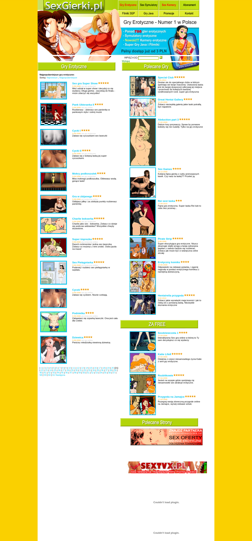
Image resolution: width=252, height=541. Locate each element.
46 (67, 372)
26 (59, 370)
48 (75, 372)
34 (93, 370)
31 (81, 370)
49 (80, 372)
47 (71, 372)
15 (91, 368)
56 (110, 372)
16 (95, 368)
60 (49, 375)
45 (62, 372)
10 (69, 368)
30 (76, 370)
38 (111, 370)
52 (92, 372)
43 (54, 372)
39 (115, 370)
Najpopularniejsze (68, 77)
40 (41, 372)
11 (74, 368)
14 (87, 368)
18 (104, 368)
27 (63, 370)
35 (98, 370)
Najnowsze (52, 77)
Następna (60, 375)
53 (97, 372)
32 (85, 370)
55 (105, 372)
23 (46, 370)
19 (108, 368)
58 (41, 375)
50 (84, 372)
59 (45, 375)
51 (88, 372)
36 (102, 370)
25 (55, 370)
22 (42, 370)
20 (112, 368)
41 (45, 372)
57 (114, 372)
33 (89, 370)
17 (100, 368)
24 (51, 370)
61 (54, 375)
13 (82, 368)
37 (106, 370)
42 (49, 372)
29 (72, 370)
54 (101, 372)
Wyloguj (126, 61)
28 (68, 370)
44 (58, 372)
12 (78, 368)
